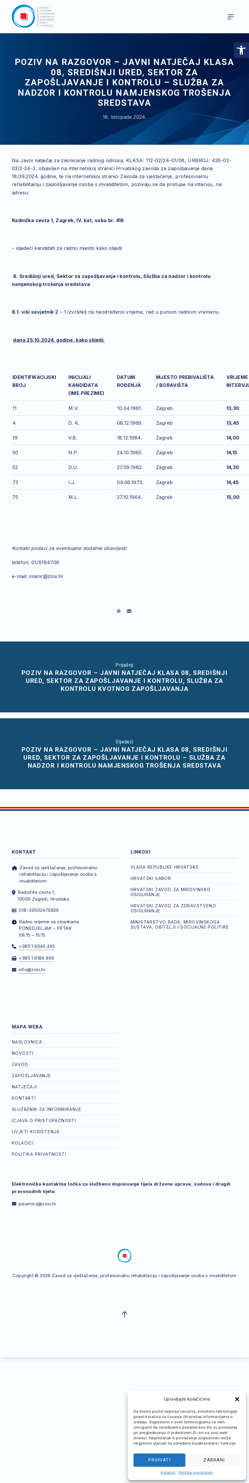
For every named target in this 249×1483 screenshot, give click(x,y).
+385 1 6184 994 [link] (36, 958)
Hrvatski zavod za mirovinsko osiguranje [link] (171, 892)
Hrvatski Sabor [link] (151, 878)
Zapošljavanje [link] (31, 1075)
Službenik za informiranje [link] (46, 1109)
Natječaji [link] (24, 1086)
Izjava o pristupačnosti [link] (44, 1120)
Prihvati (159, 1460)
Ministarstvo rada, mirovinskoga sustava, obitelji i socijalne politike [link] (180, 924)
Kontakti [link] (24, 1098)
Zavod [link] (20, 1064)
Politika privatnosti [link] (196, 1472)
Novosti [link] (23, 1053)
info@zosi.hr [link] (32, 969)
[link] (241, 50)
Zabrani (214, 1460)
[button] (237, 1399)
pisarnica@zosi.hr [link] (37, 1204)
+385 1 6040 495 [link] (37, 946)
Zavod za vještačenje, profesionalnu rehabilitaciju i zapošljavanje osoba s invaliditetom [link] (144, 1275)
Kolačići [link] (168, 1472)
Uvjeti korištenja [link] (36, 1131)
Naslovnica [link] (27, 1041)
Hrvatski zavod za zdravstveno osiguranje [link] (173, 908)
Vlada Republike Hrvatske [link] (165, 867)
